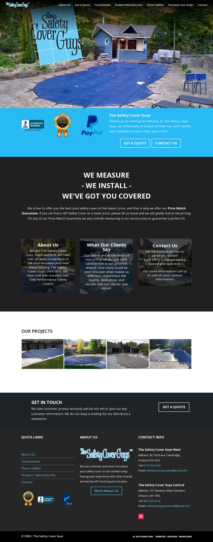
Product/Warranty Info (129, 5)
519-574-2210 (152, 465)
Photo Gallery (155, 5)
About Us (64, 5)
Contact (203, 5)
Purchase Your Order (180, 5)
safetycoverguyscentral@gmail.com (168, 506)
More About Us (106, 490)
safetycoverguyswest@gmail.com (166, 470)
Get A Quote (82, 5)
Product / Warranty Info (38, 475)
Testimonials (102, 5)
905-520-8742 (152, 501)
